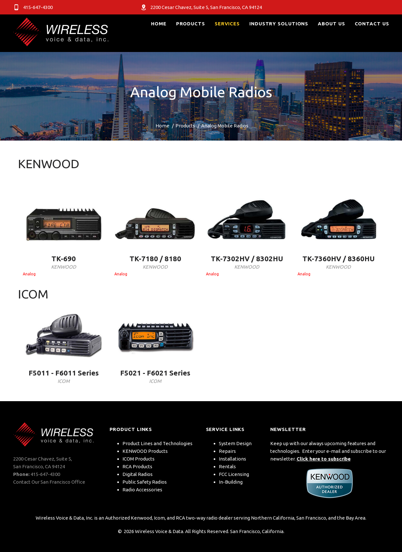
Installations (232, 458)
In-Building (231, 482)
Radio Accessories (142, 489)
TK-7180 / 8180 (155, 258)
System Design (235, 443)
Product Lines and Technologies (157, 443)
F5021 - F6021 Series (155, 373)
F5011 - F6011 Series (64, 373)
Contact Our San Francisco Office (49, 482)
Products (185, 125)
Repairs (227, 451)
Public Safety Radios (144, 482)
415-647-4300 (45, 474)
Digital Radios (137, 474)
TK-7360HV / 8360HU (338, 258)
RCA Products (137, 466)
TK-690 (63, 258)
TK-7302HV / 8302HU (247, 258)
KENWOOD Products (145, 451)
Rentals (227, 466)
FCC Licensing (234, 474)
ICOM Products (138, 458)
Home (162, 125)
